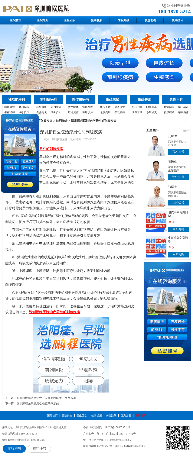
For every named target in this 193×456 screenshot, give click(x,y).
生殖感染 (112, 99)
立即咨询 (178, 229)
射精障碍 (9, 112)
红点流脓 (73, 112)
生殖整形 (144, 99)
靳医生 (172, 187)
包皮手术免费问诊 (178, 214)
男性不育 (176, 99)
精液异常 (169, 107)
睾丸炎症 (119, 112)
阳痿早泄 (9, 107)
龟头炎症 (105, 107)
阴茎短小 (151, 107)
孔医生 (172, 136)
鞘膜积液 (169, 112)
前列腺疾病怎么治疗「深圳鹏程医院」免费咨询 (46, 397)
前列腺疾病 (48, 99)
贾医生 (172, 161)
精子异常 (183, 107)
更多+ (186, 130)
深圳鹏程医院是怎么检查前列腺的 (38, 403)
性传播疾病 (80, 99)
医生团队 (69, 20)
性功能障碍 (16, 99)
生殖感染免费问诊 (178, 239)
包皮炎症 (105, 112)
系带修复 (151, 112)
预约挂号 (177, 20)
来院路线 (123, 20)
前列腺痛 (56, 107)
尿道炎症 (119, 107)
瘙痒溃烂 (87, 112)
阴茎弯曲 (137, 112)
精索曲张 (183, 112)
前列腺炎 (41, 107)
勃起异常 (24, 107)
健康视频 (96, 20)
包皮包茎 (137, 107)
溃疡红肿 (87, 107)
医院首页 (15, 20)
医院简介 (42, 20)
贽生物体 (73, 107)
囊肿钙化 (41, 112)
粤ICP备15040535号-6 (117, 427)
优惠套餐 (150, 20)
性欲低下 (24, 112)
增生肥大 (56, 112)
